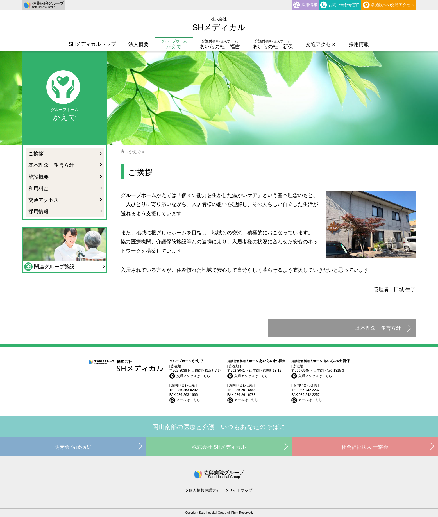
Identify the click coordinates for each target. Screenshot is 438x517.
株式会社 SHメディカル (219, 447)
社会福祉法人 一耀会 (364, 447)
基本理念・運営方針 (378, 328)
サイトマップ (240, 490)
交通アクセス (43, 200)
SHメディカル (219, 24)
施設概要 (38, 177)
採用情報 (38, 211)
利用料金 (38, 188)
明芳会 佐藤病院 (73, 447)
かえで (135, 151)
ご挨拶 (36, 154)
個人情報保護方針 (204, 490)
